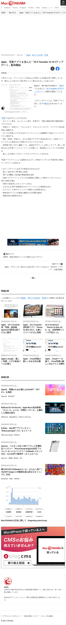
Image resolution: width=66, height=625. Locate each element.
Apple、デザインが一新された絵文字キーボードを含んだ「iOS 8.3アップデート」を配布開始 (34, 267)
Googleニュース (47, 8)
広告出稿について (31, 616)
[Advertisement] (33, 32)
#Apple (28, 55)
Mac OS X (12, 13)
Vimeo (57, 8)
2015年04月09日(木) (7, 55)
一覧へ (33, 278)
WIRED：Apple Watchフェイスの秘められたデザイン (23, 255)
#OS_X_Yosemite (37, 55)
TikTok (38, 8)
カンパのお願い (48, 616)
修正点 (47, 103)
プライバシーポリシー (11, 616)
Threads (15, 8)
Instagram (23, 8)
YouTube (31, 8)
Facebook (7, 8)
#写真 (46, 55)
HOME (3, 13)
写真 (61, 86)
